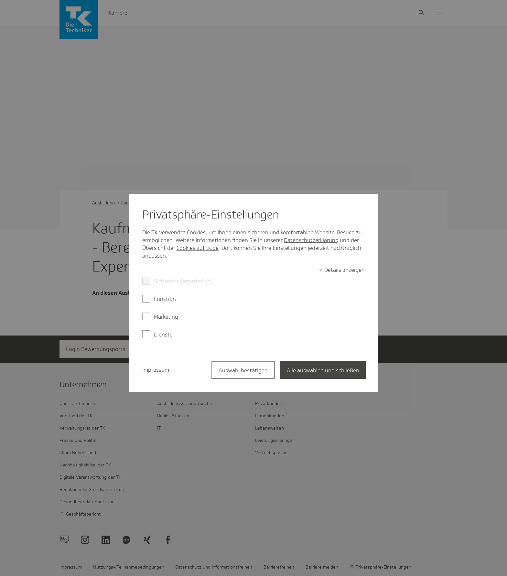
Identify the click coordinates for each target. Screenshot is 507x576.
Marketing (166, 316)
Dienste (163, 334)
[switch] (341, 270)
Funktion (165, 299)
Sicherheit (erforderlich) (183, 281)
